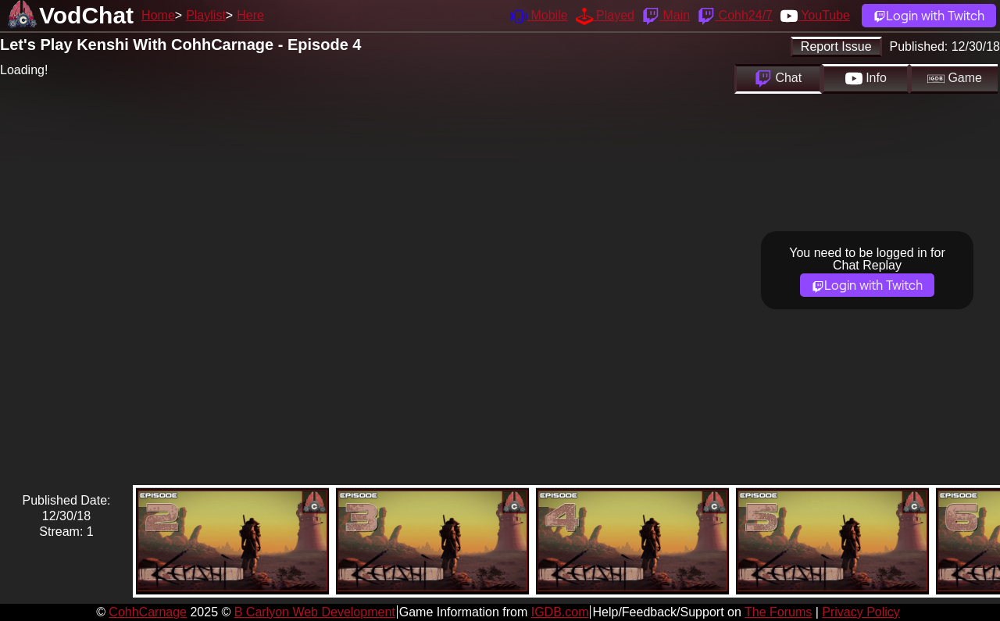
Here (250, 15)
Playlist (206, 15)
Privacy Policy (861, 612)
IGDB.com (560, 612)
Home (158, 15)
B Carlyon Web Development (314, 612)
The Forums (778, 612)
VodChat (86, 15)
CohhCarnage (148, 612)
